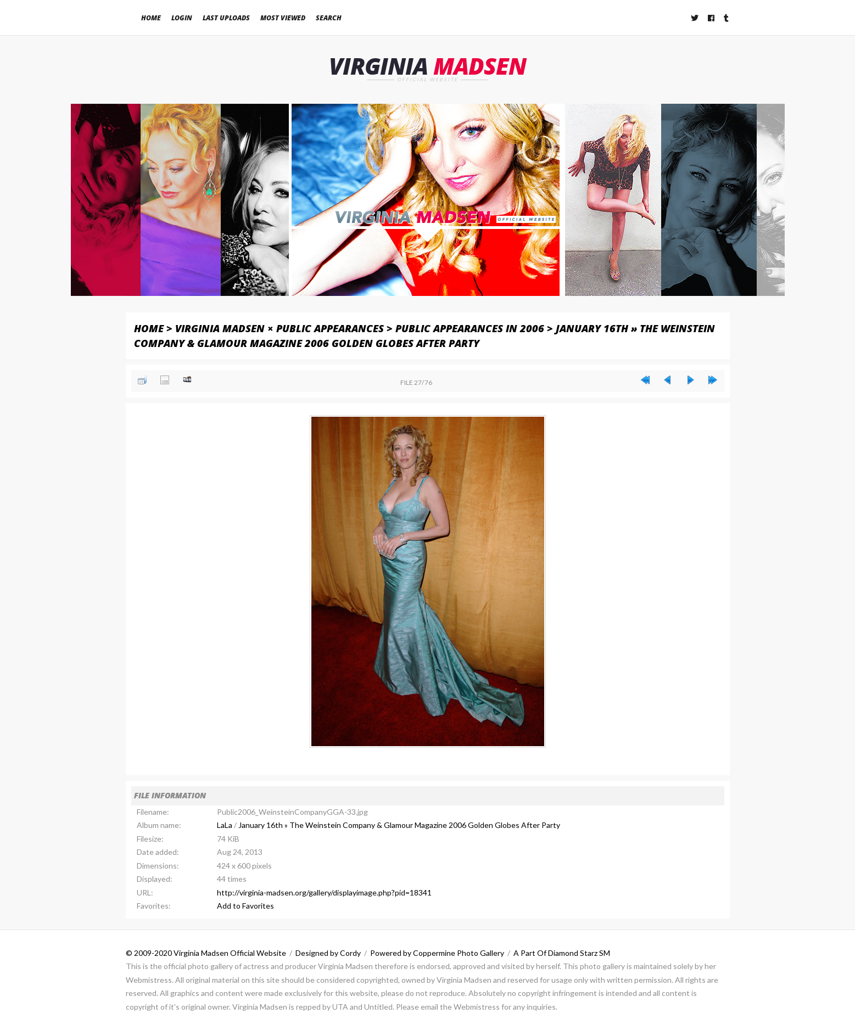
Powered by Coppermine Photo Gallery (437, 953)
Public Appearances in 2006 (469, 328)
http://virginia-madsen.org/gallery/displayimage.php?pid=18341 (324, 892)
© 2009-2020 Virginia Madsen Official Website (206, 953)
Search (329, 18)
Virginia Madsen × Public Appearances (279, 328)
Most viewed (282, 18)
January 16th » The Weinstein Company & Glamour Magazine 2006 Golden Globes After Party (399, 825)
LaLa (224, 825)
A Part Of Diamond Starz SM (561, 953)
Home (151, 18)
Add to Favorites (245, 905)
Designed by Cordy (328, 953)
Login (181, 18)
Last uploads (226, 18)
